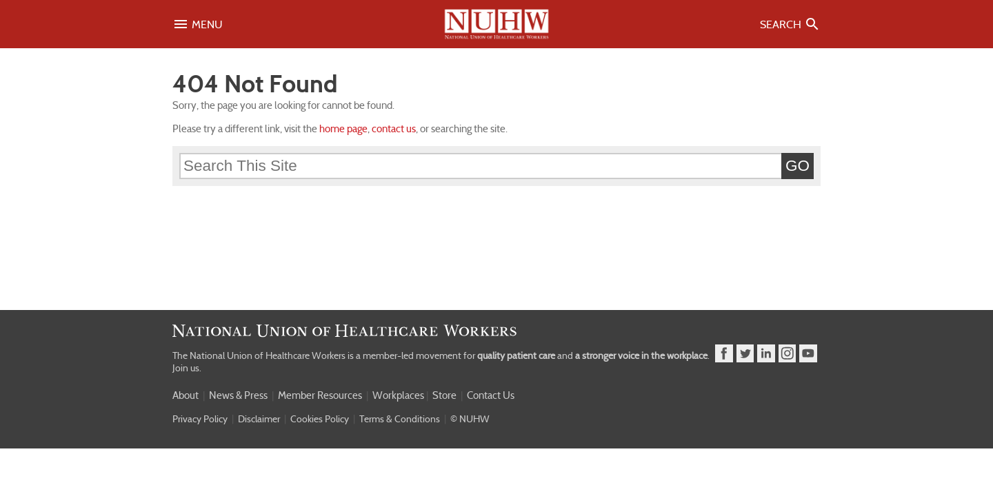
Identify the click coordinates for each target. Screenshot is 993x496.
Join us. (186, 368)
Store (444, 395)
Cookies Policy (319, 419)
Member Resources (320, 395)
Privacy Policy (200, 419)
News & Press (238, 395)
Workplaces (398, 395)
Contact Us (490, 395)
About (185, 395)
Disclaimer (259, 419)
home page (343, 129)
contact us (394, 129)
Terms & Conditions (399, 419)
